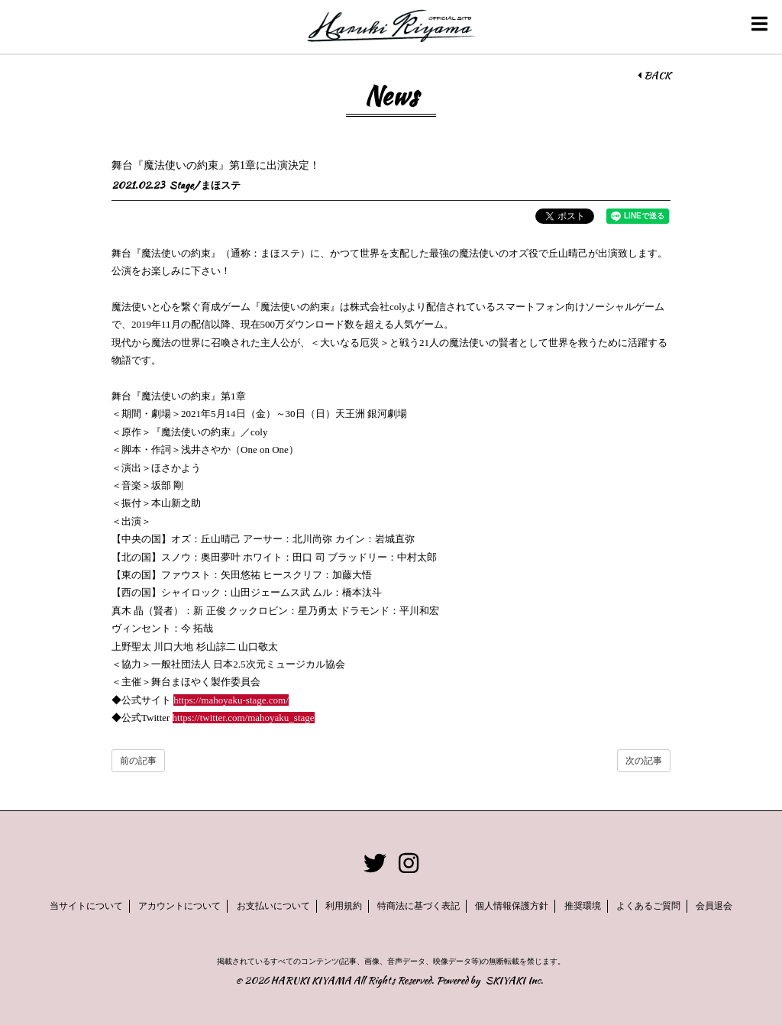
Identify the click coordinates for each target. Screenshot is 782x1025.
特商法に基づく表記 (418, 906)
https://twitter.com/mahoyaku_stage (244, 717)
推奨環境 (582, 906)
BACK (654, 75)
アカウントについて (179, 906)
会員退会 (714, 906)
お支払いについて (273, 906)
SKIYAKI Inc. (514, 980)
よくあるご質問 (648, 906)
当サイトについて (86, 906)
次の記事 (643, 760)
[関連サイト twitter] (375, 863)
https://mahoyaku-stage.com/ (231, 700)
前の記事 (138, 760)
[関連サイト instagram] (408, 863)
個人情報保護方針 (511, 906)
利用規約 (343, 906)
